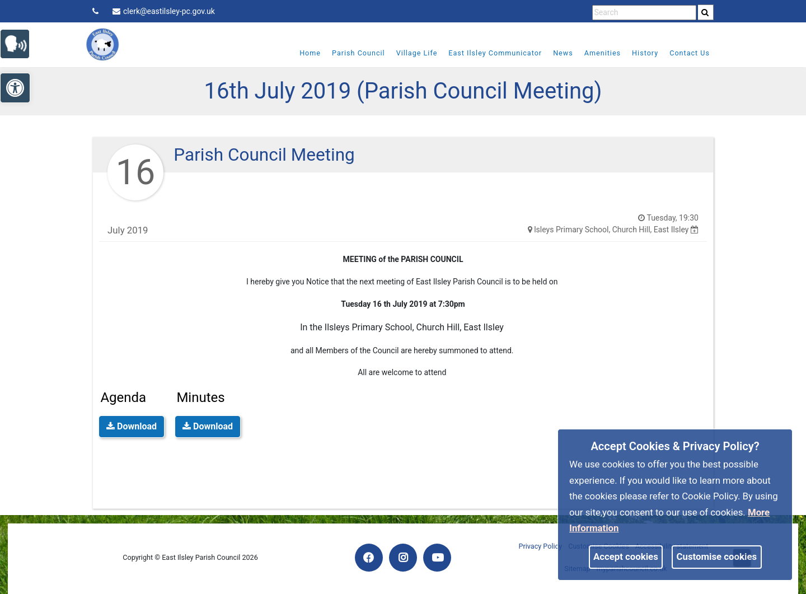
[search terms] (644, 12)
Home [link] (310, 53)
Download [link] (131, 426)
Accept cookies (625, 556)
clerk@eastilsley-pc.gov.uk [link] (164, 11)
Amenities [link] (602, 53)
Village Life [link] (417, 53)
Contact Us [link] (689, 53)
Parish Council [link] (358, 53)
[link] (705, 12)
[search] (706, 12)
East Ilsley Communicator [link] (495, 53)
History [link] (645, 53)
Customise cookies (717, 556)
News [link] (563, 53)
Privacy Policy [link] (541, 546)
